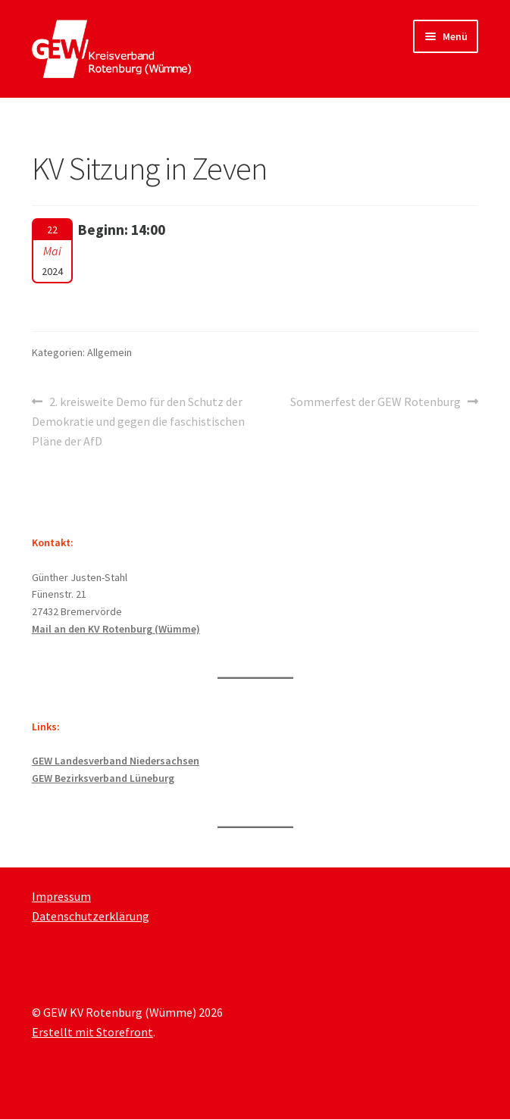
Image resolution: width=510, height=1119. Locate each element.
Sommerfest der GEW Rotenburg (375, 402)
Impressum (61, 896)
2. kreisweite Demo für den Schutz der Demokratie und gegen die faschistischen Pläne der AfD (138, 420)
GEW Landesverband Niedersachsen (115, 760)
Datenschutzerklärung (90, 916)
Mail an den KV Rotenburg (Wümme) (116, 629)
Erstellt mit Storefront (92, 1031)
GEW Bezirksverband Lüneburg (103, 778)
